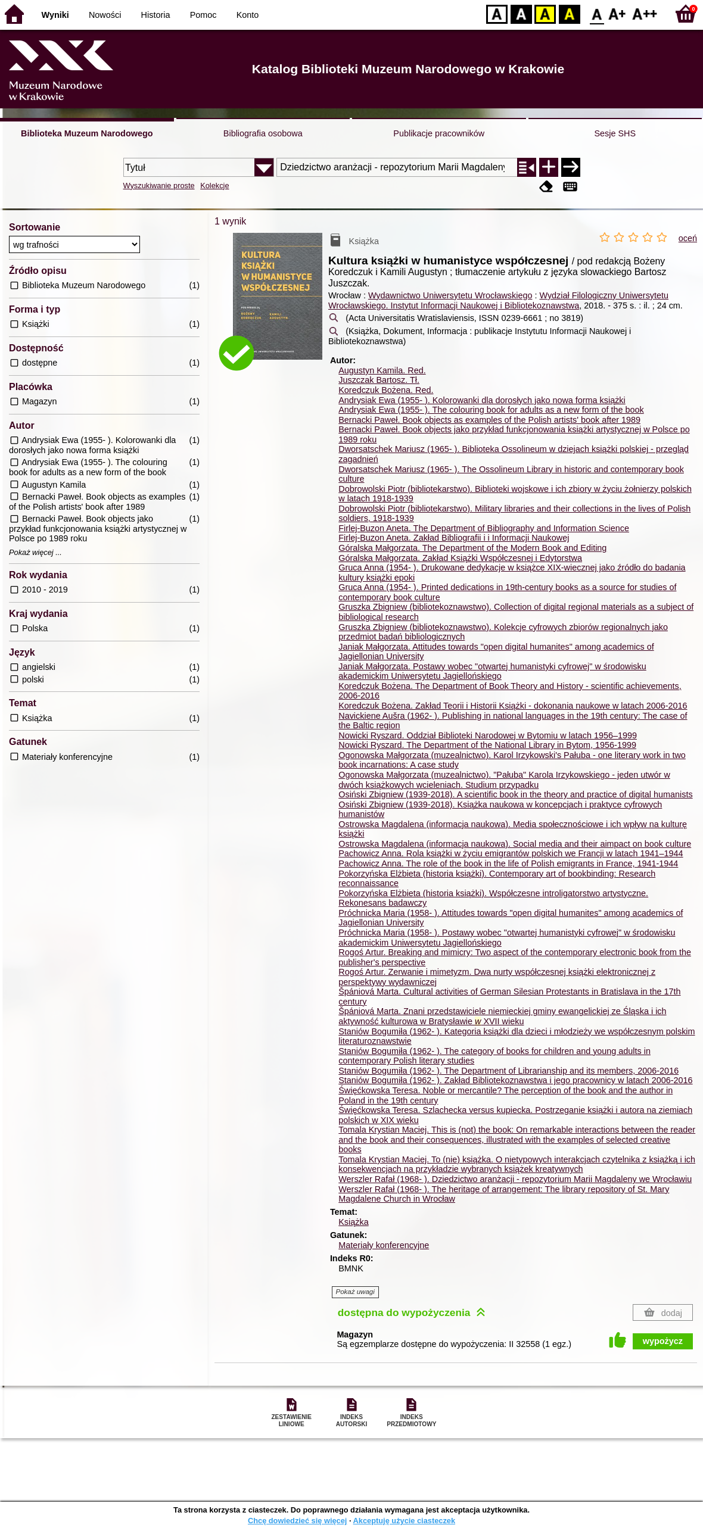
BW (521, 13)
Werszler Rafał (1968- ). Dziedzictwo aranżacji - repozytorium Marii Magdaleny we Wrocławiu (515, 1179)
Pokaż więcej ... (35, 552)
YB (545, 13)
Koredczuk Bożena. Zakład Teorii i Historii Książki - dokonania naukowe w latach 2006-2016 (512, 705)
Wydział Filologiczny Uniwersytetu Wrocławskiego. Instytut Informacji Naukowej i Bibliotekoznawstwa (498, 300)
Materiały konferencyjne (383, 1245)
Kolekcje (214, 185)
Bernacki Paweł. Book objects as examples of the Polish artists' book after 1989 (489, 420)
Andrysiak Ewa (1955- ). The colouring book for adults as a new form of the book (490, 409)
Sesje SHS (615, 133)
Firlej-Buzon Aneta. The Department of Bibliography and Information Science (483, 528)
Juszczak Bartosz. (378, 380)
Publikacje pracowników (438, 133)
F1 (617, 13)
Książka (353, 1222)
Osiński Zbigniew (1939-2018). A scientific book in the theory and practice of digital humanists (515, 794)
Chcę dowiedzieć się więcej (297, 1520)
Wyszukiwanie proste (159, 185)
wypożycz (663, 1341)
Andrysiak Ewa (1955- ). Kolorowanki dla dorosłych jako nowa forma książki (482, 400)
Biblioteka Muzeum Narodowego (87, 133)
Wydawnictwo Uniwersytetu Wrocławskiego (450, 295)
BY (569, 13)
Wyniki (55, 15)
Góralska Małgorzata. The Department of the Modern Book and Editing (472, 548)
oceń (688, 238)
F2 (645, 13)
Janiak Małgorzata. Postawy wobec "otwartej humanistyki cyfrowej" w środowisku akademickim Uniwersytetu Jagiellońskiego (492, 671)
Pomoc (203, 15)
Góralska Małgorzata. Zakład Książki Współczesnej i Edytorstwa (460, 558)
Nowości (105, 15)
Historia (155, 15)
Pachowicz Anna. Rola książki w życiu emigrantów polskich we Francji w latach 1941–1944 (510, 853)
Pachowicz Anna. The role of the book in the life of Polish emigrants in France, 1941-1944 (508, 863)
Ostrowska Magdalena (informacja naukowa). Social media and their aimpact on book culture (514, 844)
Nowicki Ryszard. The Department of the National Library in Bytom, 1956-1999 (487, 745)
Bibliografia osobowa (263, 133)
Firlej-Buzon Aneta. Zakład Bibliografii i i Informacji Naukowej (453, 537)
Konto (248, 15)
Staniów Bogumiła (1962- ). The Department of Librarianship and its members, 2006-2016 (508, 1070)
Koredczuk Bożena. (385, 390)
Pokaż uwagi (355, 1291)
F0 (596, 13)
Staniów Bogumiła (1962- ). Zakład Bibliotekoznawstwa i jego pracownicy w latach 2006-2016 (515, 1080)
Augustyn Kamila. (381, 370)
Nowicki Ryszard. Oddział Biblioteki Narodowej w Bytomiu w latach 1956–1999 (487, 735)
